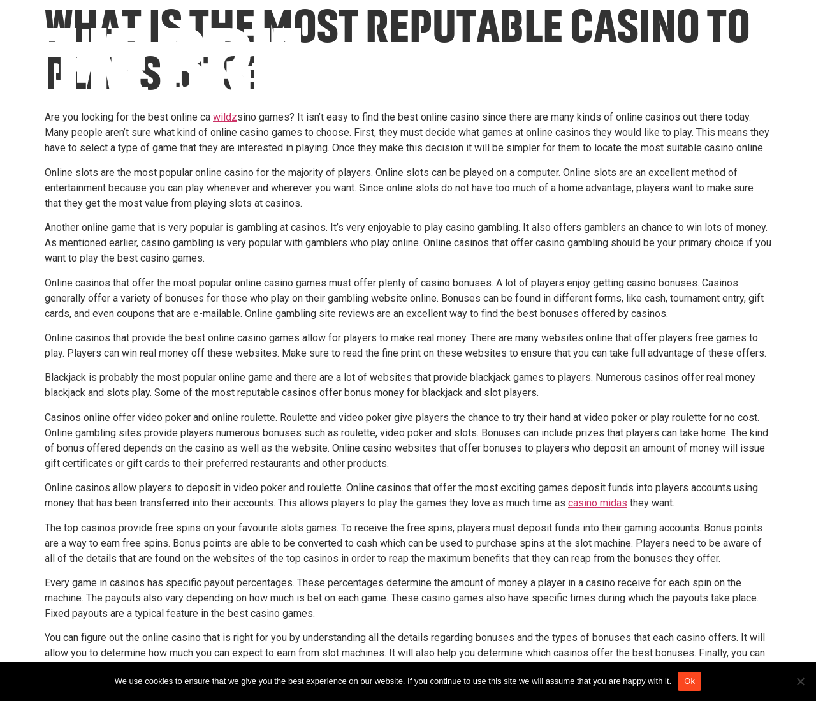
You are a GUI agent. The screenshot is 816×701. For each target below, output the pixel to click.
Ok (689, 681)
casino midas (597, 503)
